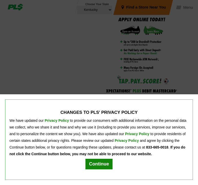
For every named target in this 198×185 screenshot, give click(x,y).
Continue (99, 163)
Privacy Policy (57, 120)
